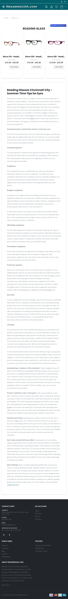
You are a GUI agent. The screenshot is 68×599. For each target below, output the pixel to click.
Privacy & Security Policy (43, 545)
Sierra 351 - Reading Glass (15, 56)
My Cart (37, 516)
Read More (6, 585)
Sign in (37, 511)
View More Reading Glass (58, 25)
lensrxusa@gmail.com (9, 525)
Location (4, 554)
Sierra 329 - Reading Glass (37, 56)
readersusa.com (13, 485)
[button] (46, 7)
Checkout (38, 519)
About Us (5, 545)
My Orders (38, 513)
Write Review (6, 557)
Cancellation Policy (41, 551)
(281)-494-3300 (6, 519)
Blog (3, 551)
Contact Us (5, 548)
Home (6, 18)
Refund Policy (39, 548)
